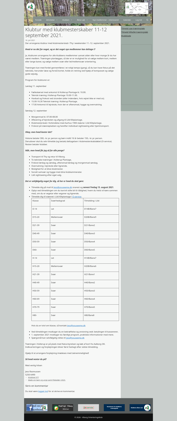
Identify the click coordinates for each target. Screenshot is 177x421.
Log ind (139, 20)
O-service (76, 196)
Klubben (68, 19)
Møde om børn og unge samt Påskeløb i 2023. (47, 380)
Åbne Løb (83, 19)
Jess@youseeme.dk (63, 187)
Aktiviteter (53, 19)
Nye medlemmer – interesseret (106, 20)
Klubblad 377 (33, 377)
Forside (38, 20)
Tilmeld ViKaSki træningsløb (134, 32)
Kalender (127, 20)
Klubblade (126, 35)
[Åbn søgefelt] (147, 19)
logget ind (43, 391)
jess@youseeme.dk (75, 337)
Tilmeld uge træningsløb (133, 28)
